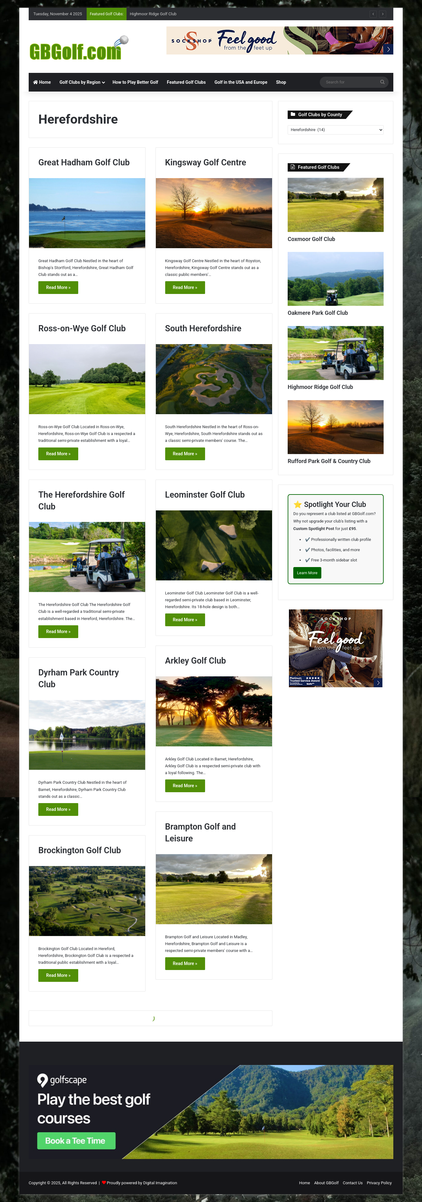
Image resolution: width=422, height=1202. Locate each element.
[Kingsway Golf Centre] (214, 213)
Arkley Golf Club (195, 661)
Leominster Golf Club (205, 495)
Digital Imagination (160, 1183)
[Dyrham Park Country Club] (87, 735)
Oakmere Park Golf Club (318, 313)
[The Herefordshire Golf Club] (87, 557)
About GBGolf (326, 1183)
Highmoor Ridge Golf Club (153, 14)
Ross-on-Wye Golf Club (82, 329)
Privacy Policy (379, 1183)
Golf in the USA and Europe (240, 82)
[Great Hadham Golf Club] (87, 213)
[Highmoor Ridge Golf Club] (336, 353)
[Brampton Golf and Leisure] (214, 889)
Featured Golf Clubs (186, 82)
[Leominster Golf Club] (214, 545)
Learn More (307, 572)
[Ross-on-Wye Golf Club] (87, 379)
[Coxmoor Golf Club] (336, 205)
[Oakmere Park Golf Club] (336, 279)
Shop (281, 82)
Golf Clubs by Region (80, 82)
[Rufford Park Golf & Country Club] (336, 427)
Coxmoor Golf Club (311, 239)
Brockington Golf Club (79, 850)
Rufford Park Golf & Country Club (329, 461)
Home (42, 82)
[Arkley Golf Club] (214, 711)
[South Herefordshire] (214, 379)
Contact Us (353, 1183)
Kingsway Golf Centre (205, 163)
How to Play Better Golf (135, 82)
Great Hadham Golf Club (84, 163)
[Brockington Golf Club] (87, 901)
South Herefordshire (203, 329)
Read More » (58, 287)
